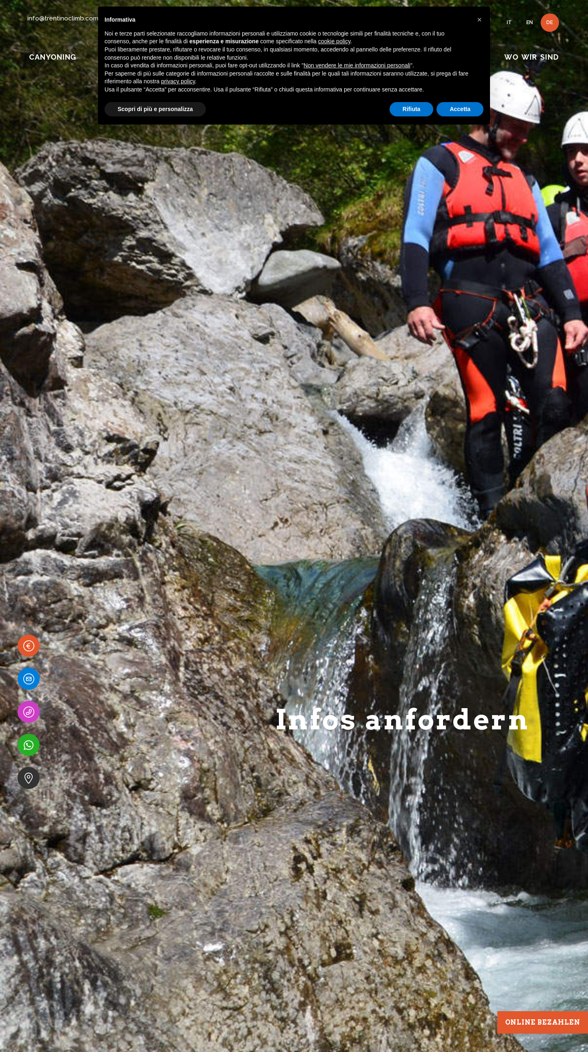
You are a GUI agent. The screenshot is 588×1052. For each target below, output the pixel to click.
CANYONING (52, 57)
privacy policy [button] (178, 81)
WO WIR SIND (531, 57)
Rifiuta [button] (412, 109)
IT (509, 22)
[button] (479, 19)
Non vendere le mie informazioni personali (356, 65)
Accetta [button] (460, 109)
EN (529, 22)
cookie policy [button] (334, 41)
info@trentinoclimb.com (62, 18)
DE (549, 22)
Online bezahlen (543, 1022)
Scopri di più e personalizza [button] (155, 109)
